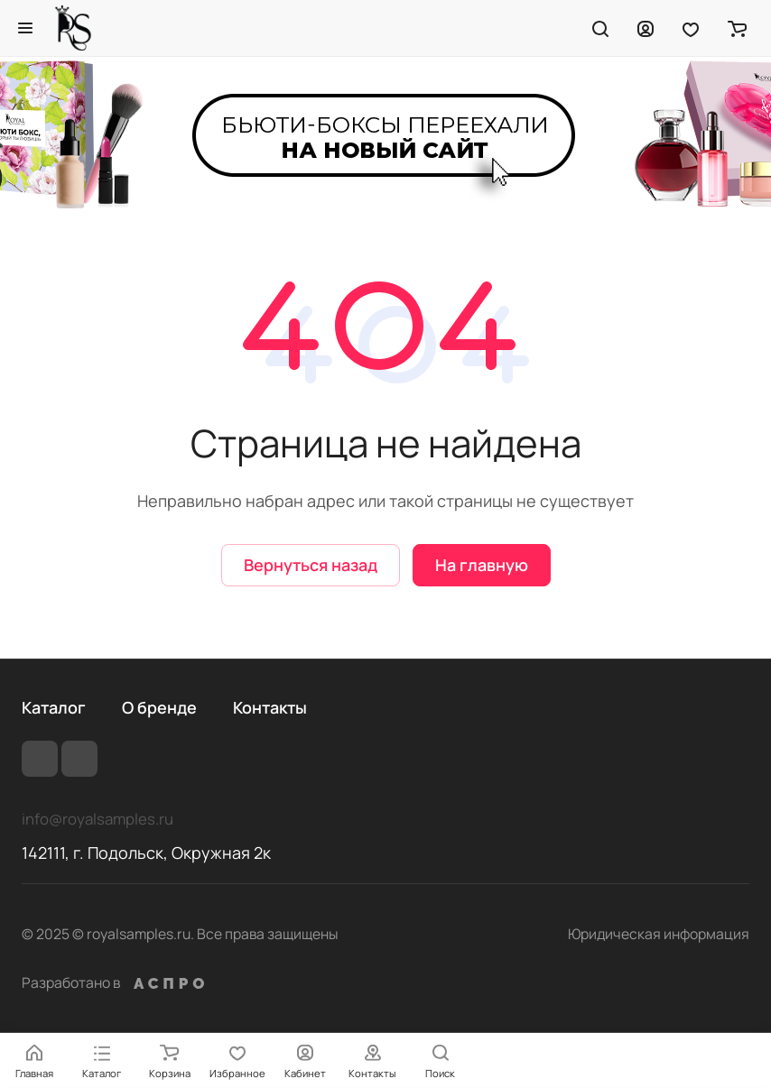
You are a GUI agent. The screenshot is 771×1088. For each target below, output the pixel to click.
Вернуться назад (310, 565)
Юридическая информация (658, 934)
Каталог (54, 707)
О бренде (159, 707)
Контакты (270, 707)
